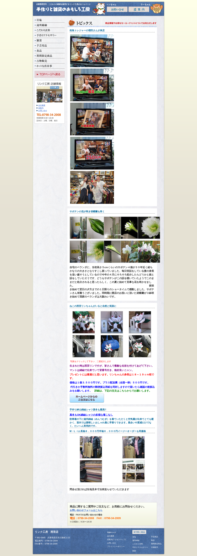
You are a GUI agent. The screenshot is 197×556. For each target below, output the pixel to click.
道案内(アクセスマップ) (116, 539)
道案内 (40, 108)
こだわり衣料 (50, 30)
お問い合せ (42, 111)
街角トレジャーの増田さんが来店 (87, 30)
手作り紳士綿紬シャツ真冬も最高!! (88, 409)
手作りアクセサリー (50, 35)
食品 (50, 50)
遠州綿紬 (50, 25)
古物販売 (50, 61)
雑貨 (50, 40)
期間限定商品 (50, 56)
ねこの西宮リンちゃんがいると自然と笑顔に (93, 306)
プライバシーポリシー (116, 546)
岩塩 (50, 20)
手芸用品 (50, 45)
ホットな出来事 (50, 66)
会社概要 (41, 105)
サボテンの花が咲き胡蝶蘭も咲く (87, 211)
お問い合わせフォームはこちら (86, 510)
